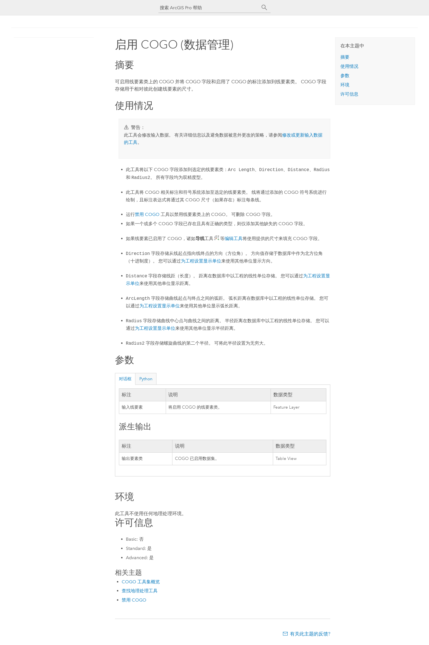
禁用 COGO (147, 214)
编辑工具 (234, 238)
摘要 (344, 57)
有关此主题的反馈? (310, 634)
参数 (344, 75)
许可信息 (349, 94)
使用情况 (349, 66)
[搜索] (264, 7)
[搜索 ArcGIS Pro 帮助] (208, 8)
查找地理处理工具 (140, 590)
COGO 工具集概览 (141, 581)
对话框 (125, 378)
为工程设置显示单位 (201, 261)
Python (146, 378)
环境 (344, 84)
